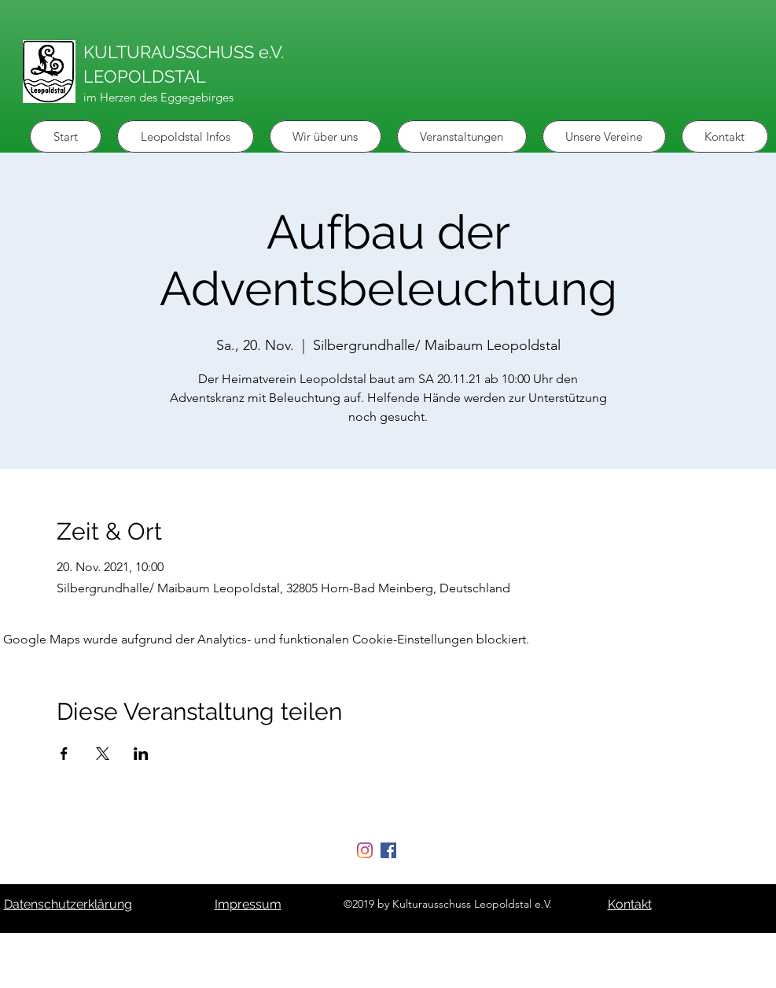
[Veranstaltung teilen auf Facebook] (64, 753)
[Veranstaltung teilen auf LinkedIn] (141, 753)
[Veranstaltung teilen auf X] (102, 753)
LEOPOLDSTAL (144, 76)
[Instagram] (365, 850)
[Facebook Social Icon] (388, 850)
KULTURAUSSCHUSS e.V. (183, 52)
